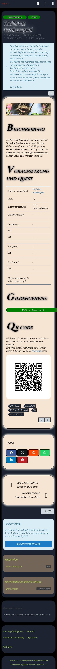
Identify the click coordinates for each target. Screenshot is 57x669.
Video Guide (15, 406)
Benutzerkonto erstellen (28, 543)
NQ (34, 410)
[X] (22, 452)
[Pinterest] (22, 460)
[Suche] (38, 4)
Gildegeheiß (30, 406)
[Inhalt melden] (48, 420)
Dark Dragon (12, 588)
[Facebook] (11, 452)
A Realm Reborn (16, 414)
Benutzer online (12, 608)
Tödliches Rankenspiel (38, 191)
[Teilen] (51, 93)
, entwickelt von (28, 660)
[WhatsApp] (45, 452)
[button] (11, 460)
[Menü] (53, 4)
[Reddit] (33, 452)
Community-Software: (28, 664)
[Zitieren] (41, 420)
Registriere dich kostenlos (23, 533)
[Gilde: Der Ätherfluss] (5, 4)
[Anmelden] (45, 4)
